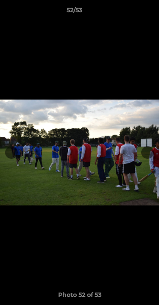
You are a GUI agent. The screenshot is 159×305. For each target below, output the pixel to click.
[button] (128, 12)
